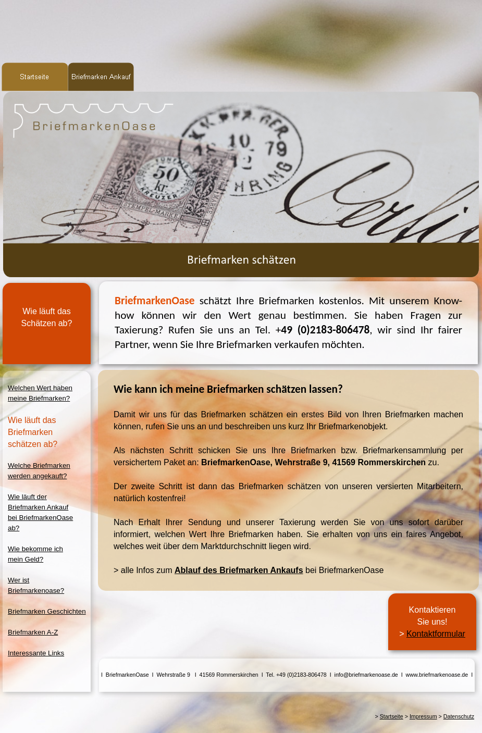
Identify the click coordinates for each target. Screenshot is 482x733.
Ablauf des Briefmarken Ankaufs (239, 570)
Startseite (391, 716)
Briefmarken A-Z (33, 632)
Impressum (423, 716)
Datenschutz (458, 716)
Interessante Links (36, 653)
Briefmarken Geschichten (47, 611)
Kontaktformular (435, 633)
